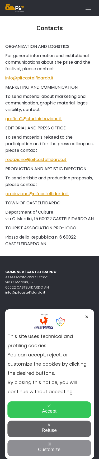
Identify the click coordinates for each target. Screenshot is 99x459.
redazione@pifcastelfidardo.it (36, 160)
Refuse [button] (49, 428)
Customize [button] (49, 447)
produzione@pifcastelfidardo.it (37, 194)
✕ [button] (87, 317)
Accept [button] (49, 409)
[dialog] (49, 384)
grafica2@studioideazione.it (33, 119)
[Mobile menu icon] (88, 8)
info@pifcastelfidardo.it (29, 78)
